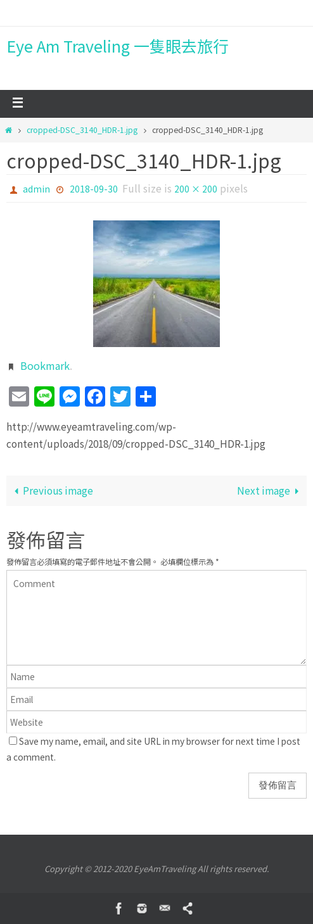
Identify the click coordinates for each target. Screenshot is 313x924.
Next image (270, 490)
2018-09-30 (94, 188)
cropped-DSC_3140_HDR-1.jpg (82, 130)
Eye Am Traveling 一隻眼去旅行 (117, 45)
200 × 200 (195, 188)
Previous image (52, 490)
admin (36, 188)
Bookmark (45, 365)
